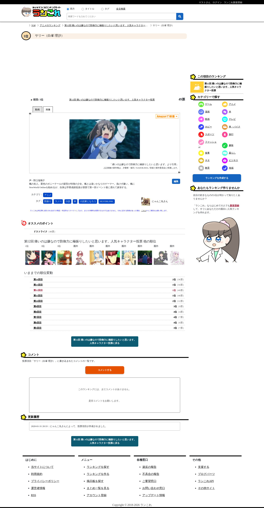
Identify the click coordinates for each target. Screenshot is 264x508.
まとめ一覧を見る (98, 488)
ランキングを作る (98, 473)
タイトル (89, 8)
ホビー (205, 126)
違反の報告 (149, 466)
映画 (204, 119)
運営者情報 (38, 488)
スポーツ (206, 134)
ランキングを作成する (216, 178)
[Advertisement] (105, 68)
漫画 (204, 111)
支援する (203, 466)
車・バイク (231, 126)
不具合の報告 (150, 473)
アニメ (47, 195)
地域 (227, 168)
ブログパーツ (206, 473)
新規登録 (234, 205)
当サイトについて (42, 466)
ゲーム (205, 104)
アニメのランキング (50, 25)
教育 (204, 168)
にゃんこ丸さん (160, 201)
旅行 (227, 134)
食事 (204, 153)
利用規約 (36, 473)
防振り (47, 201)
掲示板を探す (95, 481)
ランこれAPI (206, 481)
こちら (143, 210)
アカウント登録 (96, 495)
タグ (107, 8)
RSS (33, 495)
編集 (176, 181)
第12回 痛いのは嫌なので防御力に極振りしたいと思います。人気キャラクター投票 (107, 25)
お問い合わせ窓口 (153, 488)
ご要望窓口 (149, 481)
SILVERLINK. (107, 201)
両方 (72, 8)
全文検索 (120, 8)
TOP (33, 25)
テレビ (229, 119)
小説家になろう (88, 201)
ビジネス (230, 160)
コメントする (105, 370)
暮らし (229, 153)
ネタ (204, 160)
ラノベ (58, 201)
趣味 (227, 145)
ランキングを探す (98, 466)
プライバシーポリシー (45, 481)
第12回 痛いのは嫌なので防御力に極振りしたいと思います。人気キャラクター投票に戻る (104, 341)
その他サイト (206, 488)
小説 (68, 201)
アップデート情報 (153, 495)
